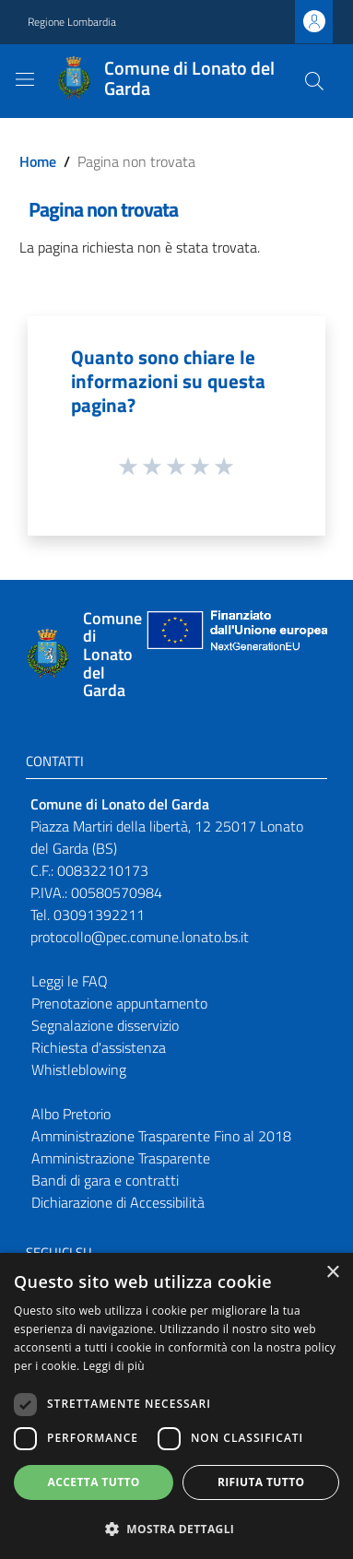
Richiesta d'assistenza (98, 1047)
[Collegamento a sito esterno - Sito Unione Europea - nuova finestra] (235, 655)
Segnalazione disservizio (105, 1025)
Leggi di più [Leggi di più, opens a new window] (114, 1366)
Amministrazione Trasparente (120, 1158)
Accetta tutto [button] (94, 1482)
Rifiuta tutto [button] (261, 1482)
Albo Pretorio (71, 1114)
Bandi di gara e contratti (105, 1180)
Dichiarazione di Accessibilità (118, 1202)
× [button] (332, 1273)
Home (37, 161)
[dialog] (176, 1406)
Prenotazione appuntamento (119, 1003)
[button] (176, 1528)
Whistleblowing (78, 1069)
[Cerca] (314, 81)
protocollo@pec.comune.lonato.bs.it (139, 937)
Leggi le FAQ (69, 981)
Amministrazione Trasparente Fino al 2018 (161, 1136)
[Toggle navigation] (25, 79)
